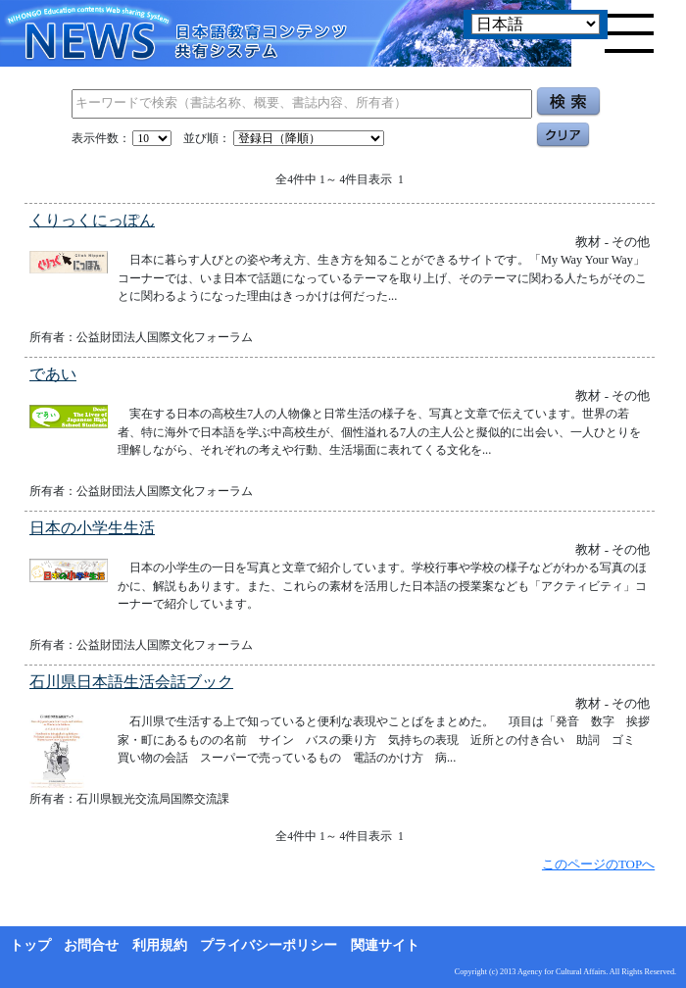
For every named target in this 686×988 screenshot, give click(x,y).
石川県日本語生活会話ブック (131, 681)
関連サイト (385, 945)
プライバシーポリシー (268, 945)
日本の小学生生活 (92, 527)
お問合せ (91, 945)
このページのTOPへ (598, 864)
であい (52, 374)
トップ (30, 945)
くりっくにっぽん (92, 220)
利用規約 (159, 945)
